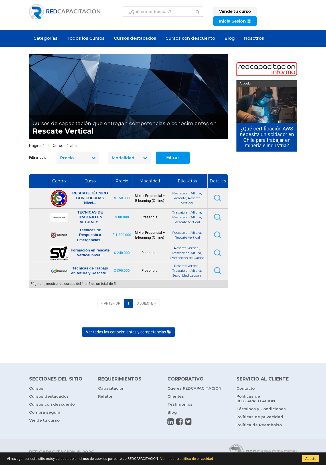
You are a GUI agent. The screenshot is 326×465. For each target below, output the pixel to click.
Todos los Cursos (85, 38)
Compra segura (44, 412)
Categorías (45, 38)
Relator (105, 396)
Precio (78, 158)
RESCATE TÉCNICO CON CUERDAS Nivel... (90, 198)
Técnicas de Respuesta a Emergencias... (90, 235)
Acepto (310, 459)
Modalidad (129, 158)
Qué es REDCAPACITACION (194, 388)
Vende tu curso (44, 420)
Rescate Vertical (187, 222)
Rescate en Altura (186, 193)
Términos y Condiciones (261, 408)
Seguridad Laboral (187, 275)
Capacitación (111, 388)
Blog (229, 38)
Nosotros (254, 38)
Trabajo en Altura (186, 212)
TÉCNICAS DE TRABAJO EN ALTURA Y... (90, 217)
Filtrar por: (37, 158)
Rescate (180, 198)
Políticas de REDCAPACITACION (255, 398)
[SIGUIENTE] (146, 303)
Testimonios (180, 404)
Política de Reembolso (259, 424)
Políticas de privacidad (259, 416)
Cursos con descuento (190, 38)
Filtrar (172, 157)
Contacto (245, 388)
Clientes (175, 396)
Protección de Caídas (187, 257)
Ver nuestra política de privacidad (186, 459)
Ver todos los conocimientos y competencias (128, 332)
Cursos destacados (135, 38)
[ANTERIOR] (111, 303)
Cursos (36, 388)
